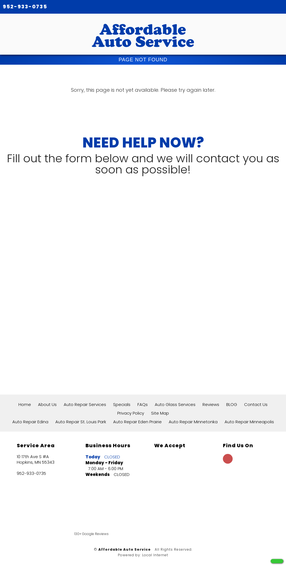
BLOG (231, 404)
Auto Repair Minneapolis (249, 422)
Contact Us (256, 404)
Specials (121, 404)
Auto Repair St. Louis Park (80, 422)
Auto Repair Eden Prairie (137, 422)
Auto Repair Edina (30, 422)
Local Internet (155, 555)
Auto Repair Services (85, 404)
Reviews (210, 404)
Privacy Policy (130, 413)
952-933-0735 (25, 6)
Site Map (160, 413)
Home (24, 404)
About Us (47, 404)
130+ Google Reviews (91, 533)
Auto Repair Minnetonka (193, 422)
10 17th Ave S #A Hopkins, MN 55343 (35, 459)
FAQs (142, 404)
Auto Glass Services (175, 404)
